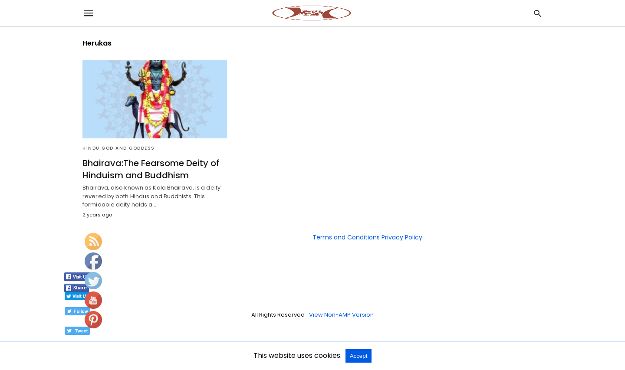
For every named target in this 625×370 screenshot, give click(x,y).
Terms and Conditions (346, 237)
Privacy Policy (402, 237)
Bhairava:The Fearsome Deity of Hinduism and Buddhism (150, 169)
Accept (359, 356)
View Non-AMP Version (341, 315)
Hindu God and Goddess (118, 148)
